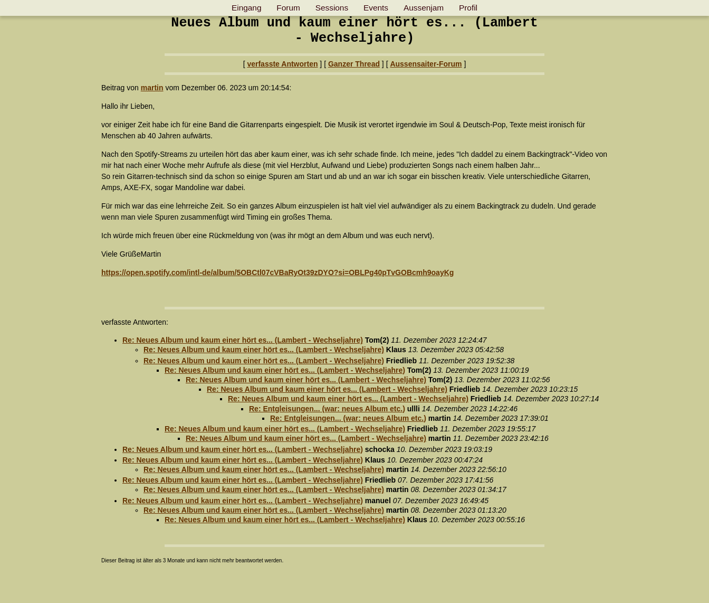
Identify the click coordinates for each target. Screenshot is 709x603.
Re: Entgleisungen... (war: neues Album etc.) (327, 408)
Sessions (331, 7)
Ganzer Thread (354, 64)
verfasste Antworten (282, 64)
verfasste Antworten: (134, 322)
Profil (468, 7)
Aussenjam (424, 7)
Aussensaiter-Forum (426, 64)
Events (375, 7)
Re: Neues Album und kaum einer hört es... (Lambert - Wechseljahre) (242, 340)
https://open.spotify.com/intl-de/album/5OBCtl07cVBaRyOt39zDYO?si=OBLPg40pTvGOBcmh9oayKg (277, 272)
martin (152, 87)
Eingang (246, 7)
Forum (288, 7)
